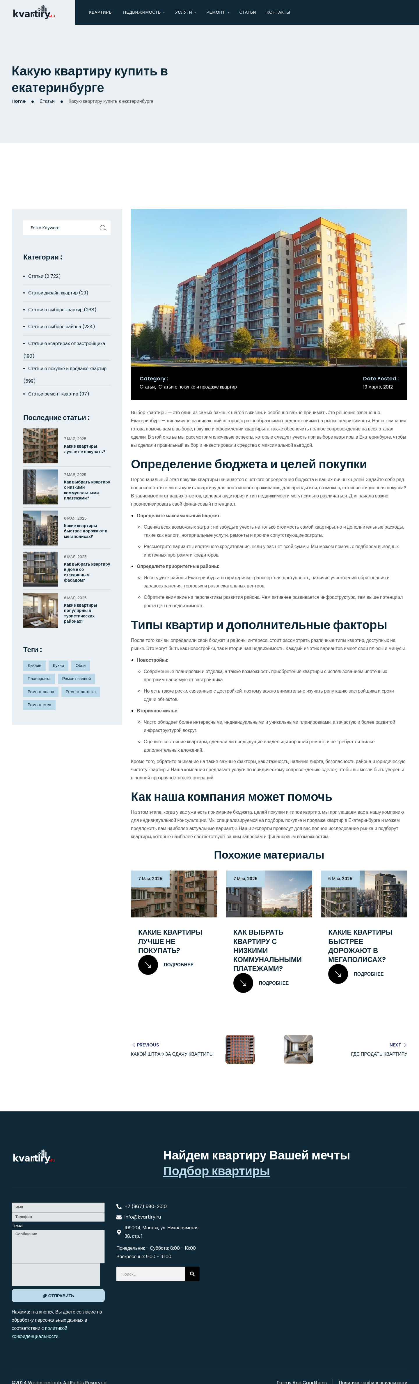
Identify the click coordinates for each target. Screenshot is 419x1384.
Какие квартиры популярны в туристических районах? (80, 613)
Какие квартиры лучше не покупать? (170, 941)
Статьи (47, 101)
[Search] (192, 1274)
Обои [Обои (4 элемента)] (81, 665)
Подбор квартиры (216, 1170)
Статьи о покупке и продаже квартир (198, 387)
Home (19, 101)
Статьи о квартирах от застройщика (66, 343)
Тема (17, 1225)
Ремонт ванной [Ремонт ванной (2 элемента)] (76, 679)
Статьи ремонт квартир (53, 394)
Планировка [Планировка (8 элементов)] (39, 679)
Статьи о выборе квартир (55, 309)
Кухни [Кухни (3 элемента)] (58, 665)
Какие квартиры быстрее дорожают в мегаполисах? (360, 946)
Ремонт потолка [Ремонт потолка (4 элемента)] (81, 692)
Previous (148, 1044)
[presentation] (56, 1274)
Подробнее (165, 965)
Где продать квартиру (379, 1054)
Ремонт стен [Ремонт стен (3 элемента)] (39, 705)
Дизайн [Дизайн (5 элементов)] (34, 665)
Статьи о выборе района (54, 326)
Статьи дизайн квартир (53, 292)
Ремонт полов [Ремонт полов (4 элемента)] (41, 692)
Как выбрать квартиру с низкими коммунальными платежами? (267, 950)
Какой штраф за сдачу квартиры (172, 1054)
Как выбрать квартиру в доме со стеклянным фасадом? (87, 572)
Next (395, 1044)
